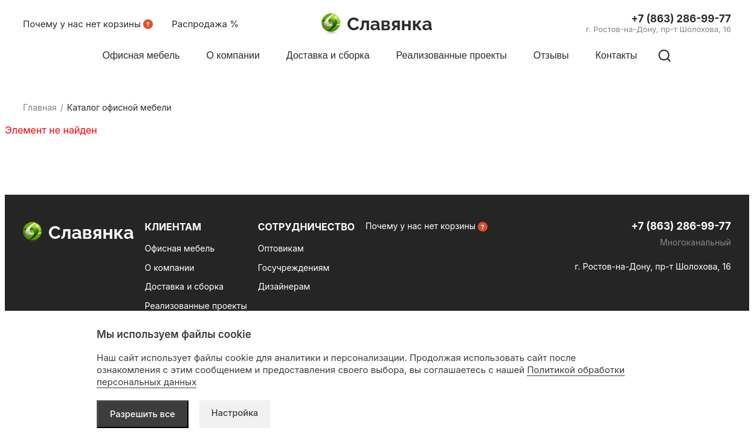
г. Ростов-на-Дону (658, 29)
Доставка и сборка (184, 286)
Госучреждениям (293, 267)
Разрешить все (143, 414)
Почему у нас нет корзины (82, 24)
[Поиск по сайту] (664, 55)
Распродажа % (205, 24)
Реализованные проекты (196, 305)
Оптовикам (281, 248)
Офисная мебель (180, 248)
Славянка (377, 24)
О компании (170, 267)
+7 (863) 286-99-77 (681, 19)
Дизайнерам (284, 286)
